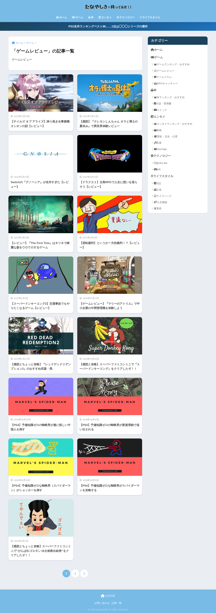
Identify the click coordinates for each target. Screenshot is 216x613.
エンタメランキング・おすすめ (173, 123)
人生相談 (160, 202)
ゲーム (77, 17)
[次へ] (84, 573)
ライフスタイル (150, 17)
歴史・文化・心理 (165, 136)
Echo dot (160, 163)
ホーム (61, 17)
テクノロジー (126, 17)
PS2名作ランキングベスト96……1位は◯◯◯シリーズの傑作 (107, 26)
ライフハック (163, 195)
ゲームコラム (163, 77)
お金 (157, 189)
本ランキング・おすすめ (169, 97)
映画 (157, 130)
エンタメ (105, 17)
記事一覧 (117, 603)
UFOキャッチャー (166, 83)
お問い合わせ (102, 603)
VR (157, 169)
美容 (157, 208)
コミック (160, 109)
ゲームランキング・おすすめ (172, 64)
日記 (157, 183)
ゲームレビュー (164, 70)
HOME (108, 596)
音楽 (157, 142)
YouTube (160, 149)
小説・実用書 (162, 103)
